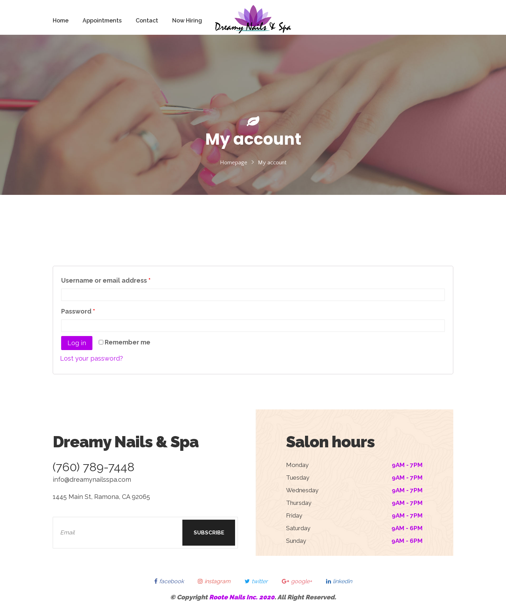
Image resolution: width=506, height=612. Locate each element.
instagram (214, 581)
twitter (256, 581)
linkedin (339, 581)
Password (78, 311)
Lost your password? (91, 358)
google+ (297, 581)
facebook (169, 581)
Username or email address (106, 280)
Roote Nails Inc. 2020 (241, 597)
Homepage (233, 162)
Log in (76, 343)
